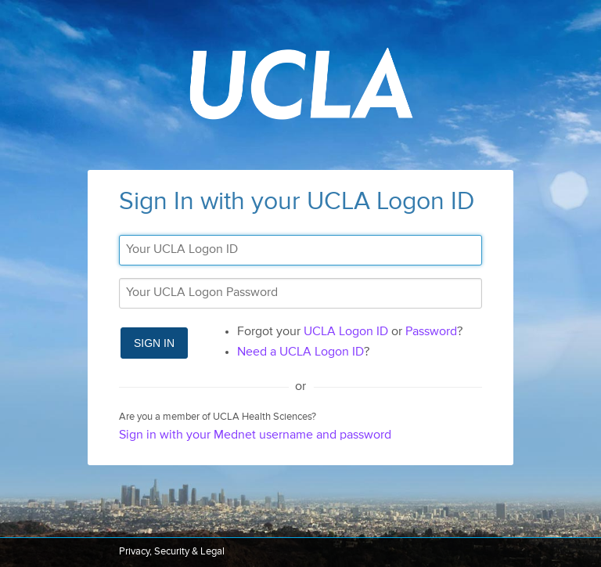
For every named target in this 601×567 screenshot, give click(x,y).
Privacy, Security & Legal (172, 552)
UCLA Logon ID (346, 332)
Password (431, 332)
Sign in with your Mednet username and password (255, 435)
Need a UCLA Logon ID (300, 352)
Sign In (154, 343)
